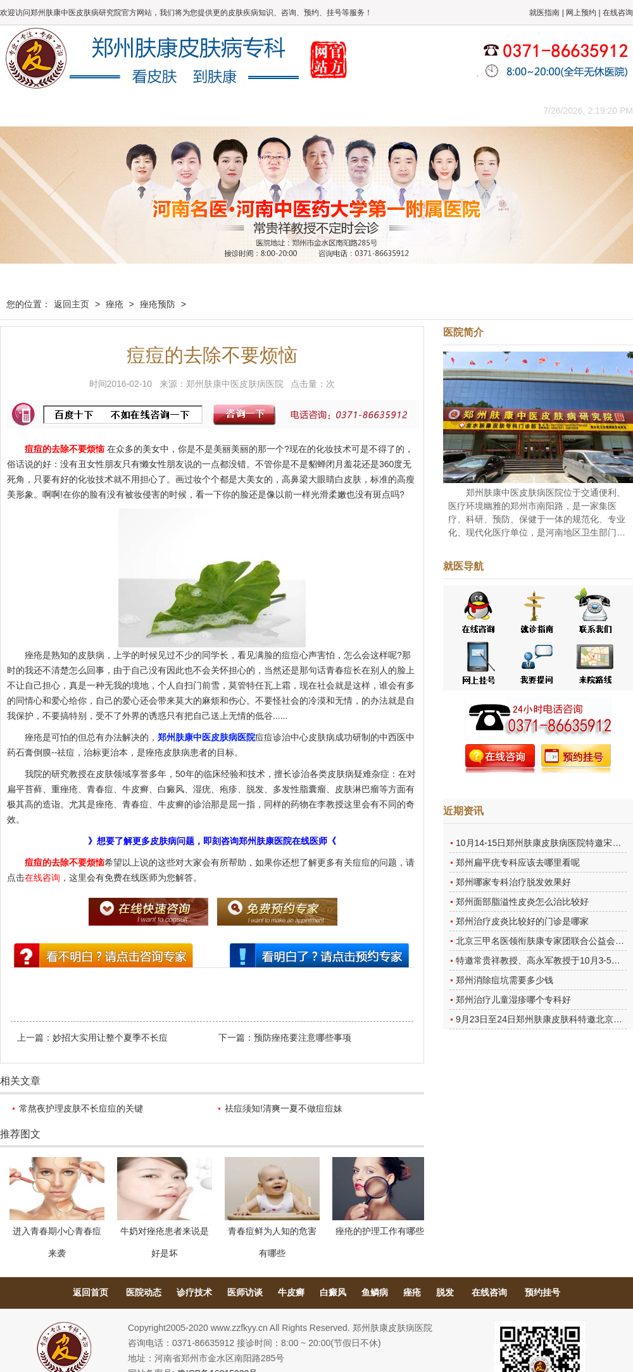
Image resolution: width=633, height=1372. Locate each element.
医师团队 (142, 110)
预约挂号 (542, 1292)
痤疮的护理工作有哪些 (379, 1231)
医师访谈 (245, 1292)
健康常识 (256, 110)
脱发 (445, 1292)
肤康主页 (28, 110)
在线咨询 (618, 12)
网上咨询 (427, 110)
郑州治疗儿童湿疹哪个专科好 (513, 1000)
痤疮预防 (157, 304)
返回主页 (71, 304)
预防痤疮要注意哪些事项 (302, 1037)
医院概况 (85, 110)
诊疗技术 (194, 1292)
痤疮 (114, 304)
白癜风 (333, 1292)
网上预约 (581, 12)
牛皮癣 (291, 1292)
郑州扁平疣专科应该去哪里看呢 (518, 862)
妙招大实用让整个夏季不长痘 (110, 1037)
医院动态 (143, 1292)
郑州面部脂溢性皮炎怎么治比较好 (522, 902)
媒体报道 (199, 110)
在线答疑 (313, 110)
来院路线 (484, 110)
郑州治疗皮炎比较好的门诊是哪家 (522, 921)
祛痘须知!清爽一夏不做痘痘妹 (283, 1108)
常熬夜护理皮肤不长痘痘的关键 (81, 1108)
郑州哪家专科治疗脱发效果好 (513, 882)
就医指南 (544, 12)
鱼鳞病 (374, 1292)
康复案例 (370, 110)
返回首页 (90, 1292)
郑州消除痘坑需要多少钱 (504, 980)
